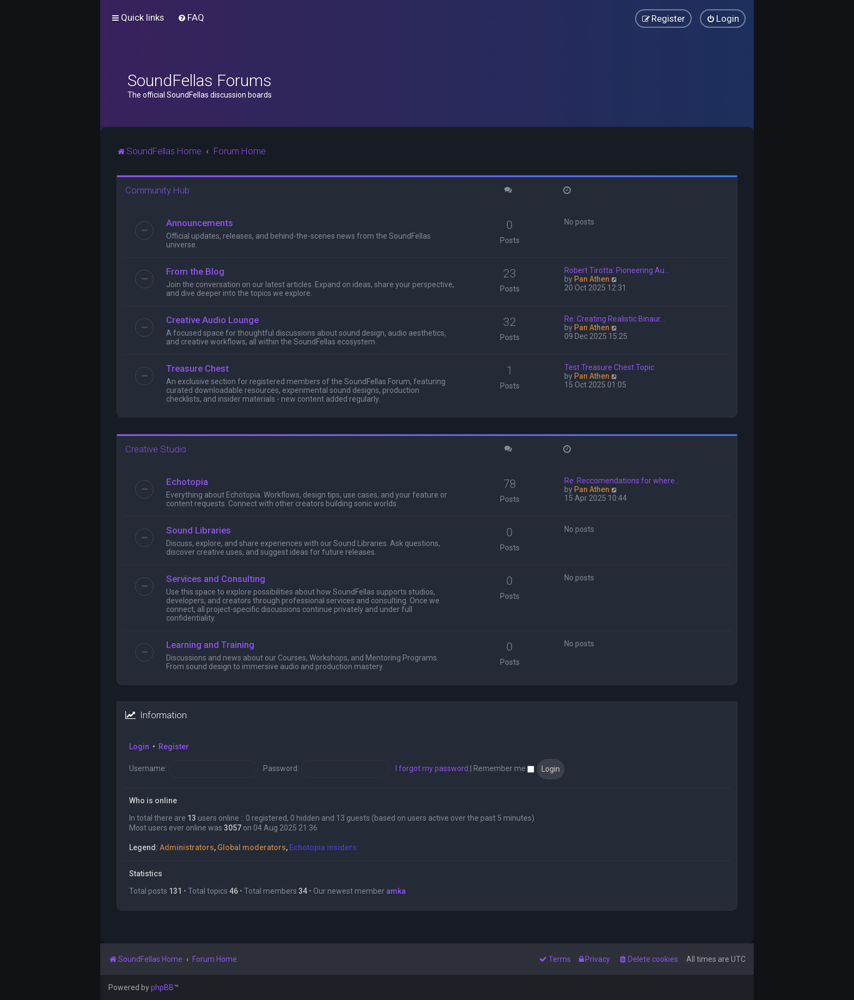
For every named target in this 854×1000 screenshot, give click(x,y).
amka (396, 891)
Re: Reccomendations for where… (622, 480)
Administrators (187, 847)
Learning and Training (210, 644)
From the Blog (195, 271)
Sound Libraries (198, 530)
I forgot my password (431, 768)
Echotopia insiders (323, 847)
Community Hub (157, 190)
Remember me (503, 768)
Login (139, 746)
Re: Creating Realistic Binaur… (614, 318)
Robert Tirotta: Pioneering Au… (616, 270)
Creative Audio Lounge (212, 319)
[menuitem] (191, 17)
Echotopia (187, 481)
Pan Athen (591, 279)
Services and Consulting (215, 578)
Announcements (199, 222)
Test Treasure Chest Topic (609, 367)
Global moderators (251, 847)
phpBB (162, 987)
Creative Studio (155, 449)
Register (173, 746)
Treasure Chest (197, 368)
